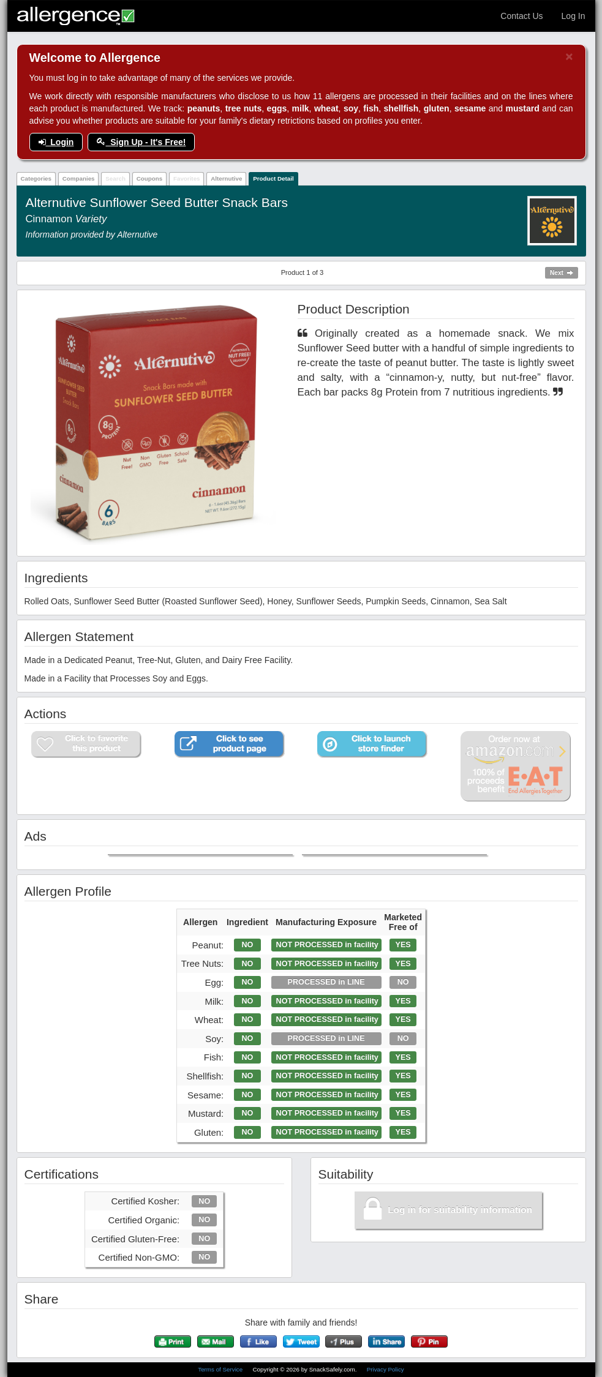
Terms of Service (221, 1369)
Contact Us (521, 16)
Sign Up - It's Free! (141, 142)
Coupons (149, 178)
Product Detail (273, 178)
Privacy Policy (385, 1369)
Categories (35, 178)
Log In (573, 16)
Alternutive (226, 178)
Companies (78, 178)
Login (56, 142)
